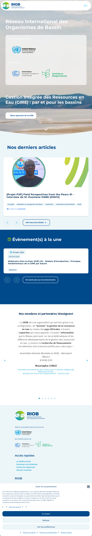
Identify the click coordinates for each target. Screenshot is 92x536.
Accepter (46, 518)
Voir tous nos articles (36, 222)
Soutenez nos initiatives (26, 464)
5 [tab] (52, 398)
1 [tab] (40, 398)
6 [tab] (55, 398)
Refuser (46, 525)
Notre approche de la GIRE (21, 115)
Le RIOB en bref (23, 461)
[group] (46, 186)
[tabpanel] (46, 348)
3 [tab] (46, 398)
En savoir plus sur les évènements (40, 280)
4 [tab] (49, 398)
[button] (88, 491)
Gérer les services (15, 512)
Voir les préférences (46, 531)
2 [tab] (43, 398)
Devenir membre (24, 470)
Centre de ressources (25, 467)
